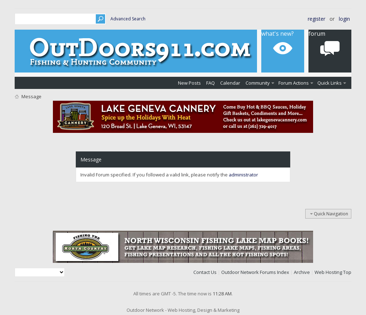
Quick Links (329, 83)
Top (347, 272)
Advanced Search (127, 19)
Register (316, 18)
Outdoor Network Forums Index (255, 272)
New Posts (189, 83)
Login (344, 18)
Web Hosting (328, 272)
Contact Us (205, 272)
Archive (302, 272)
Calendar (230, 83)
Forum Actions (293, 83)
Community (258, 83)
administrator (243, 174)
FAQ (210, 83)
